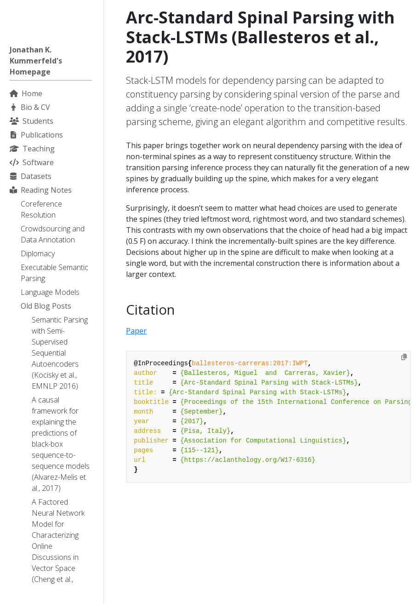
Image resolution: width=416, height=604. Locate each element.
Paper (136, 331)
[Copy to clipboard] (404, 357)
